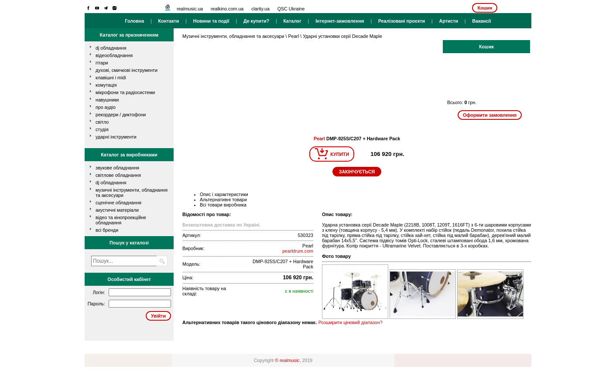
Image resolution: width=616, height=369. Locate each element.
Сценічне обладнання (118, 202)
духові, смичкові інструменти (126, 70)
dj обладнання (111, 48)
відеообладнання (114, 55)
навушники (107, 99)
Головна (134, 21)
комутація (106, 85)
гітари (102, 62)
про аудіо (106, 107)
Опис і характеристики (224, 194)
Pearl (293, 36)
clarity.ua (260, 8)
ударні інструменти (116, 136)
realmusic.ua (190, 8)
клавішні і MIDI (111, 77)
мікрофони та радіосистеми (125, 92)
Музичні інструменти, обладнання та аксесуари (233, 36)
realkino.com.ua (227, 8)
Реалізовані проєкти (401, 21)
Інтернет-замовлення (339, 21)
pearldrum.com (297, 251)
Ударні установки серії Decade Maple (342, 36)
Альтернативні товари (223, 199)
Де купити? (256, 21)
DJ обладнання (111, 182)
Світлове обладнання (118, 175)
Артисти (448, 21)
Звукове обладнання (117, 167)
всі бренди (107, 230)
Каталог (292, 21)
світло (102, 122)
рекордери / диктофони (121, 114)
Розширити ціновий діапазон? (350, 322)
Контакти (168, 21)
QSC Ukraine (291, 8)
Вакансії (481, 21)
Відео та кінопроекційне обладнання (121, 220)
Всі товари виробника (223, 204)
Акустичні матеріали (117, 210)
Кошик (484, 7)
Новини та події (211, 21)
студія (102, 129)
